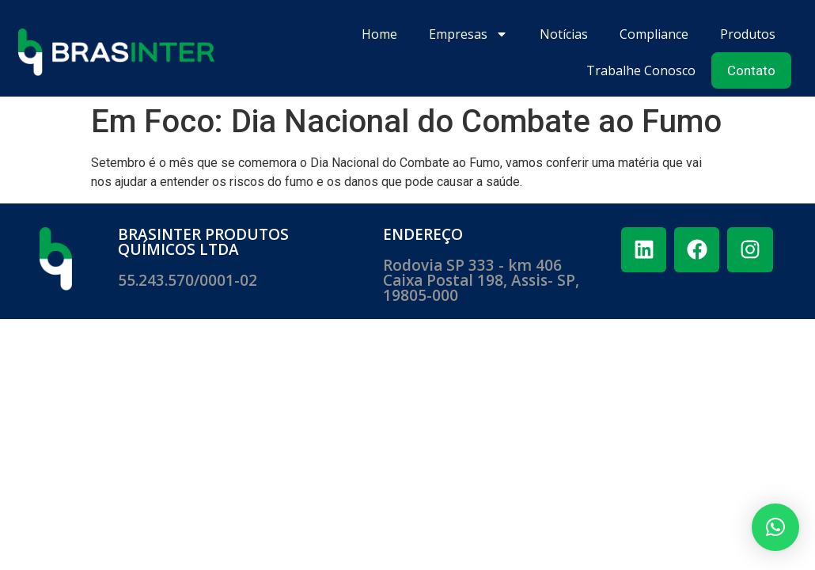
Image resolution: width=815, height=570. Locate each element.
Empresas (468, 34)
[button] (775, 527)
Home (379, 34)
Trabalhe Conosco (641, 70)
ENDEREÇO (423, 234)
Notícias (564, 34)
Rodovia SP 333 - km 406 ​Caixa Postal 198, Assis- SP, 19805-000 (481, 280)
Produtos (747, 34)
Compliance (654, 34)
